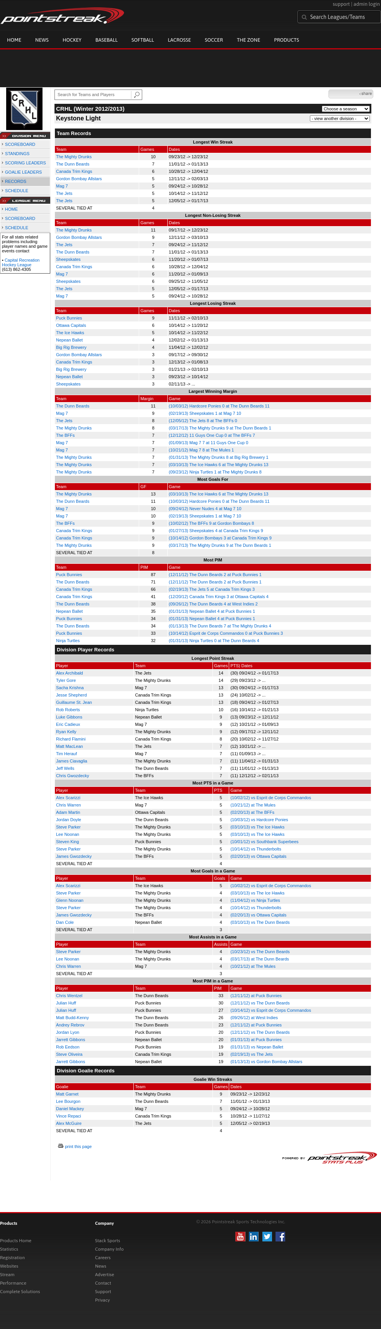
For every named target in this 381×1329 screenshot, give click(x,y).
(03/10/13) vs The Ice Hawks (257, 827)
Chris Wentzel (69, 995)
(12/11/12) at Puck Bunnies (256, 995)
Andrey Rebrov (70, 1025)
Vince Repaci (68, 1116)
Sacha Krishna (70, 687)
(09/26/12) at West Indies (254, 1017)
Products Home (15, 1240)
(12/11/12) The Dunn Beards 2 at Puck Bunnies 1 (215, 574)
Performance (13, 1283)
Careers (103, 1257)
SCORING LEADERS (25, 163)
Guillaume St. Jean (74, 702)
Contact (103, 1283)
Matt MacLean (69, 746)
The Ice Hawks (70, 332)
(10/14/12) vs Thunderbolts (255, 849)
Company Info (109, 1249)
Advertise (104, 1274)
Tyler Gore (66, 680)
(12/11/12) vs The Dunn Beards (259, 1003)
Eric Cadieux (68, 724)
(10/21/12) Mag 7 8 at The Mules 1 (201, 450)
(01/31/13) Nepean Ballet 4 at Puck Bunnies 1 (212, 611)
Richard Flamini (70, 739)
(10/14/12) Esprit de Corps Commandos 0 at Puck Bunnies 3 (226, 633)
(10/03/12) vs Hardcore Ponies (259, 819)
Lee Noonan (67, 834)
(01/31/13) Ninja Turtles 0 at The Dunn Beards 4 (214, 640)
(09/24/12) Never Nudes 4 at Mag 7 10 (205, 508)
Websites (9, 1266)
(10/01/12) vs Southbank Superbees (264, 841)
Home (14, 40)
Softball (142, 40)
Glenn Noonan (69, 900)
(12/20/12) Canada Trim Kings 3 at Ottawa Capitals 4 (219, 596)
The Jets (64, 193)
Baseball (106, 40)
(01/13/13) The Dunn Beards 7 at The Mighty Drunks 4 (220, 626)
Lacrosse (179, 40)
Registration (12, 1257)
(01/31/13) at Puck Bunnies (256, 1039)
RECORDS (15, 181)
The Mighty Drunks (74, 156)
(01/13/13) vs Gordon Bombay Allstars (266, 1061)
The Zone (248, 40)
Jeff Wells (65, 768)
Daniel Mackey (70, 1108)
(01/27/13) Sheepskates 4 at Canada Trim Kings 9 (216, 530)
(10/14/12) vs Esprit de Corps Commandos (270, 1010)
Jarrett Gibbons (70, 1039)
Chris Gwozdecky (72, 775)
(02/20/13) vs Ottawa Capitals (258, 856)
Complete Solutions (20, 1291)
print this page (78, 1146)
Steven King (67, 841)
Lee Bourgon (68, 1101)
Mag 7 (62, 186)
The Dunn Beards (72, 164)
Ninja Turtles (68, 640)
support (341, 4)
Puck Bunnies (69, 318)
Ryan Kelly (66, 731)
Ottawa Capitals (71, 325)
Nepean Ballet (69, 340)
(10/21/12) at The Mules (253, 805)
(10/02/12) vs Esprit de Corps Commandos (270, 797)
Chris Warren (68, 805)
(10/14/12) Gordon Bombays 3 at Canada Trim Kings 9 (220, 538)
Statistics (9, 1249)
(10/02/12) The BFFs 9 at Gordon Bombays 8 (211, 523)
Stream (7, 1274)
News (42, 40)
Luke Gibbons (69, 717)
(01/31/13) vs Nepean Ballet (256, 1047)
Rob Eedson (68, 1047)
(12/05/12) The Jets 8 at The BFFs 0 (203, 420)
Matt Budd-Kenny (72, 1017)
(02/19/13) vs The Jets (251, 1054)
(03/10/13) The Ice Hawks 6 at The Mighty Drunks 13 (219, 464)
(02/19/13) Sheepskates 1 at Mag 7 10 (205, 413)
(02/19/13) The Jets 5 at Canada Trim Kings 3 (212, 589)
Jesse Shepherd (71, 695)
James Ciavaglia (71, 761)
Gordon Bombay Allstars (79, 178)
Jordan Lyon (67, 1032)
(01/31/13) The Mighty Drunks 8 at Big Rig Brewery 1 (219, 457)
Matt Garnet (67, 1094)
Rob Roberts (68, 709)
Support (103, 1291)
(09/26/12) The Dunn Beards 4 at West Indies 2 (213, 604)
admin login (367, 4)
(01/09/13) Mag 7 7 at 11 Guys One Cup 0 (208, 442)
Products (286, 40)
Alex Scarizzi (68, 797)
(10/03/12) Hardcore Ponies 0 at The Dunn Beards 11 (219, 406)
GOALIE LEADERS (23, 172)
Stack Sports (107, 1240)
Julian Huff (66, 1003)
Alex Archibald (69, 673)
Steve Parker (68, 827)
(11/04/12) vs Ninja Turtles (255, 900)
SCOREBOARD (20, 144)
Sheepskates (68, 259)
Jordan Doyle (68, 819)
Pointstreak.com (62, 16)
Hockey (72, 40)
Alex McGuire (69, 1123)
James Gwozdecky (74, 856)
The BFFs (65, 435)
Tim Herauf (66, 753)
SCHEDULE (16, 190)
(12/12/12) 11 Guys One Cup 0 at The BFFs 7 (212, 435)
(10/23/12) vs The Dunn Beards (259, 951)
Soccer (214, 40)
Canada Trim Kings (74, 171)
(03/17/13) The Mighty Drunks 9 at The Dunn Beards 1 (220, 428)
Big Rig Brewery (71, 347)
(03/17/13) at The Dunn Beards (259, 959)
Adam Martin (68, 812)
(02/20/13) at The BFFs (252, 812)
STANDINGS (17, 153)
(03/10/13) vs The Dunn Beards (259, 922)
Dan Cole (65, 922)
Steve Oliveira (69, 1054)
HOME (11, 209)
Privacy (102, 1300)
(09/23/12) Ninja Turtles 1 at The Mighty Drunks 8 (215, 472)
